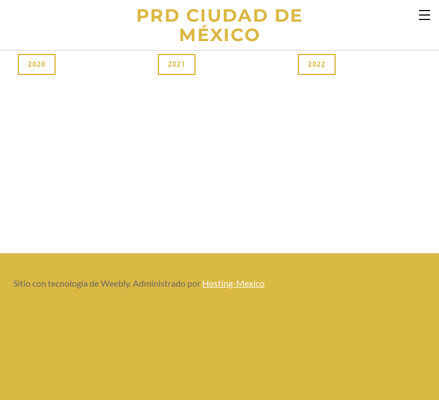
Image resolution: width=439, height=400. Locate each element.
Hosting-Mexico (233, 283)
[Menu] (425, 14)
